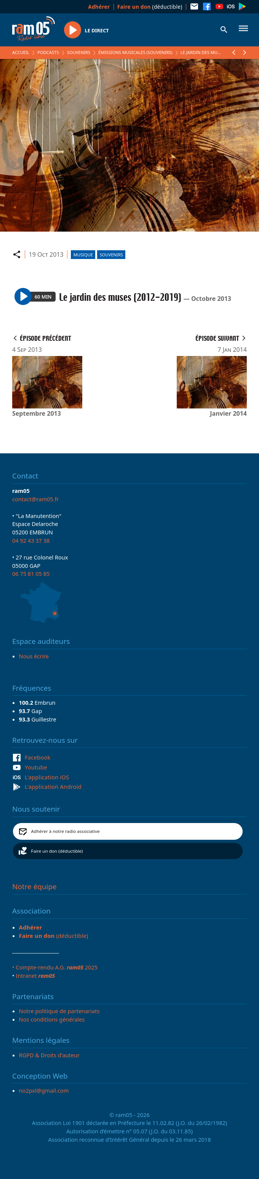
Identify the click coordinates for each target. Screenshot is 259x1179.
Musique (83, 254)
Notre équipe (34, 886)
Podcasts (48, 52)
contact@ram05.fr (35, 499)
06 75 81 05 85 (31, 573)
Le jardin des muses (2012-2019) (215, 52)
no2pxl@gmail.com (44, 1090)
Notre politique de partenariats (59, 1011)
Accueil (20, 52)
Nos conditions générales (52, 1019)
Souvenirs (78, 52)
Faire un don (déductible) (57, 851)
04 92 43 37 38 (31, 540)
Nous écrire (34, 656)
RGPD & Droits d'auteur (49, 1055)
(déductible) (149, 6)
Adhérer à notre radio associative (65, 831)
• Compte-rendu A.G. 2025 (55, 967)
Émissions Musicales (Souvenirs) (135, 52)
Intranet (35, 975)
